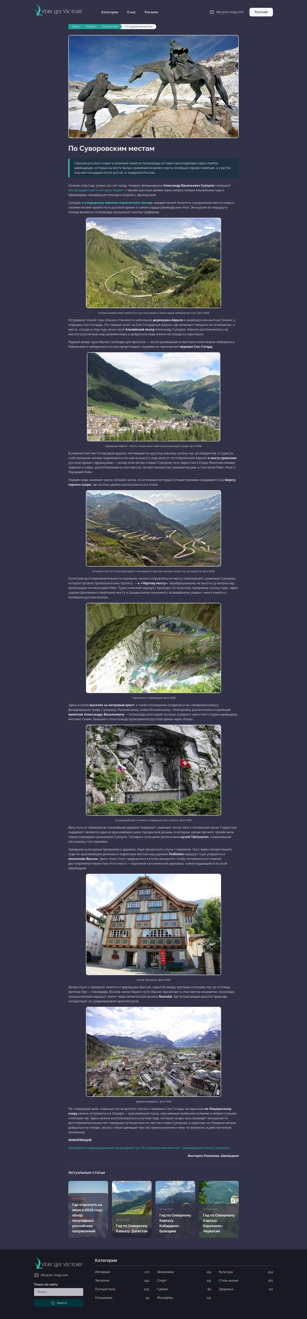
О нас (131, 12)
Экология (122, 1280)
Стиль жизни (246, 1280)
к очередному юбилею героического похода (117, 203)
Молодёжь (184, 1298)
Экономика (184, 1272)
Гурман (184, 1289)
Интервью (122, 1272)
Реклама (151, 12)
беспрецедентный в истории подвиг (95, 190)
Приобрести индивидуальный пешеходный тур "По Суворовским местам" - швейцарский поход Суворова (148, 1148)
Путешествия (122, 1289)
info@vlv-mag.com (51, 1275)
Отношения (122, 1298)
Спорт (184, 1280)
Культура (246, 1272)
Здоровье (246, 1289)
